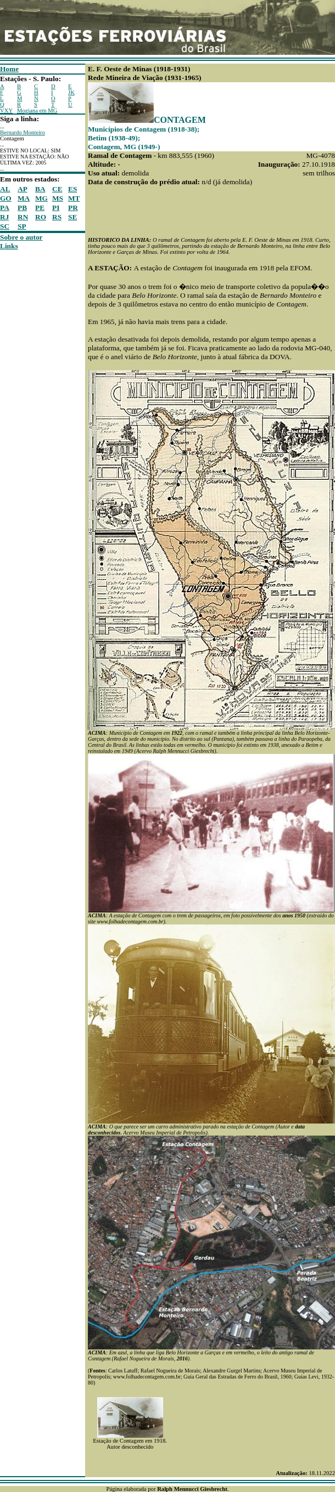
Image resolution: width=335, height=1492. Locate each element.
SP (22, 226)
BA (40, 189)
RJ (4, 217)
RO (40, 217)
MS (57, 198)
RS (57, 217)
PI (55, 207)
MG (41, 198)
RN (23, 217)
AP (22, 189)
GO (6, 198)
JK (71, 92)
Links (9, 246)
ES (72, 189)
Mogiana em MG (37, 110)
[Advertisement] (33, 415)
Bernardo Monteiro (22, 132)
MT (74, 198)
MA (24, 198)
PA (4, 207)
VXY (6, 110)
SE (72, 217)
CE (57, 189)
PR (73, 207)
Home (9, 69)
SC (4, 226)
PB (22, 207)
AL (5, 189)
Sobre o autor (21, 237)
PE (39, 207)
